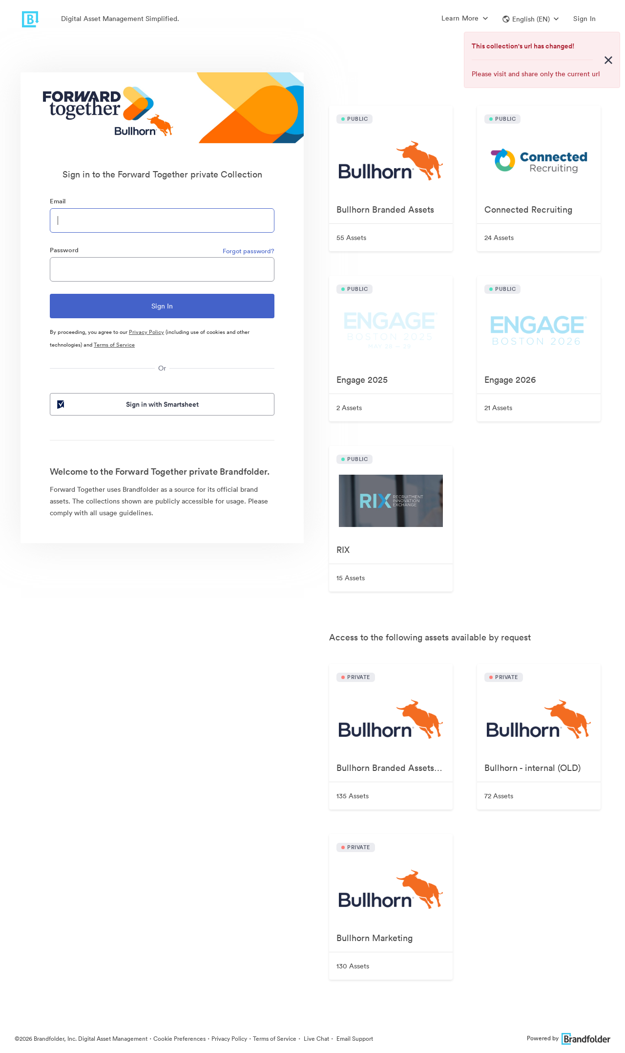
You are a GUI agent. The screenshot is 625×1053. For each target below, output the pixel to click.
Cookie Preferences (179, 1038)
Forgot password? (248, 251)
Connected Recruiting (528, 209)
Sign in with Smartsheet (127, 404)
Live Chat (315, 1038)
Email (57, 201)
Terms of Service (114, 345)
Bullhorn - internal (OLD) (532, 767)
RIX (343, 549)
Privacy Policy (146, 332)
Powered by (568, 1038)
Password (64, 250)
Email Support (354, 1038)
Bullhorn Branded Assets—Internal (394, 767)
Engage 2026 (510, 379)
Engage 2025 (362, 379)
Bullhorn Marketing (374, 937)
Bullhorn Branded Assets (385, 209)
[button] (530, 19)
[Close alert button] (608, 60)
